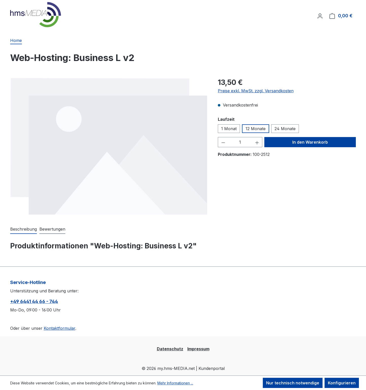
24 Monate (285, 128)
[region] (109, 146)
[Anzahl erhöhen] (257, 142)
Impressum (198, 348)
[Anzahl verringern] (223, 142)
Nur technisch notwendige (292, 382)
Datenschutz (170, 348)
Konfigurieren (342, 382)
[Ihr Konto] (320, 16)
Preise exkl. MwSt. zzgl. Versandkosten (256, 90)
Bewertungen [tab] (52, 229)
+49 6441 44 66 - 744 (34, 301)
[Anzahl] (240, 142)
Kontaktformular (59, 328)
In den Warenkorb (310, 142)
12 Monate (256, 128)
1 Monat (229, 128)
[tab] (23, 229)
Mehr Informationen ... (175, 383)
